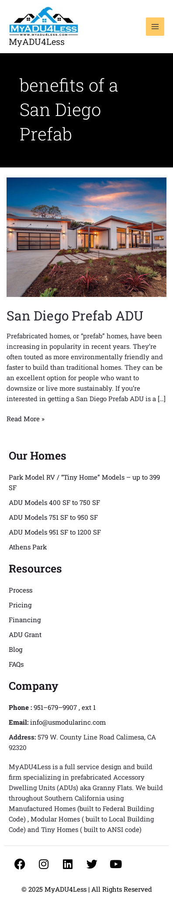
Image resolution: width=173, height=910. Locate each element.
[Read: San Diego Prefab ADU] (86, 236)
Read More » (26, 418)
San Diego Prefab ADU (75, 315)
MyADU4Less (37, 41)
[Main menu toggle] (155, 26)
